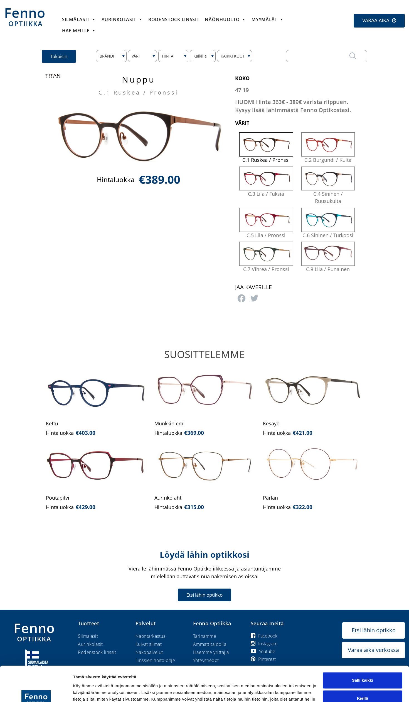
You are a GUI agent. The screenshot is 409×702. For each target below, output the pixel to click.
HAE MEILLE (79, 30)
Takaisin (58, 56)
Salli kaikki (362, 650)
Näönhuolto (225, 19)
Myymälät (268, 19)
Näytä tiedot (85, 691)
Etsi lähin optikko (204, 595)
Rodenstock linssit (173, 19)
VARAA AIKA (375, 20)
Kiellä (362, 668)
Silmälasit (79, 19)
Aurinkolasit (122, 19)
